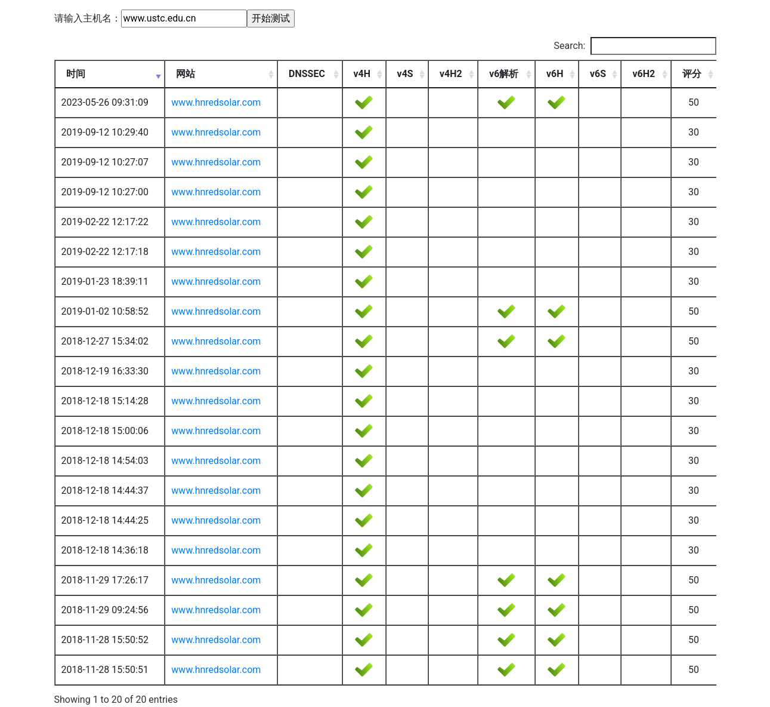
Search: (634, 46)
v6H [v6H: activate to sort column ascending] (555, 73)
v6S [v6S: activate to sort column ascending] (598, 73)
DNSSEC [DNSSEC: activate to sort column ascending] (307, 73)
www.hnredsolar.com (216, 102)
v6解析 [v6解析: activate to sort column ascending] (503, 73)
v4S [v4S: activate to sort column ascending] (405, 73)
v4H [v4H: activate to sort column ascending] (362, 73)
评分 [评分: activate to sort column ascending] (691, 73)
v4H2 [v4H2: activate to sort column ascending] (451, 73)
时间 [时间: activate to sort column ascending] (75, 73)
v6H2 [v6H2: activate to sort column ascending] (643, 73)
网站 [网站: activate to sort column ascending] (185, 73)
